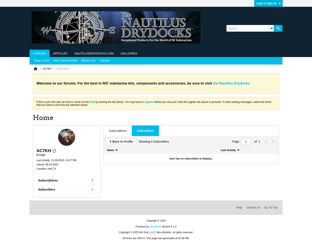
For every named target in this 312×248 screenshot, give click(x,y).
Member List (88, 60)
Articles (60, 53)
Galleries (129, 53)
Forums (39, 53)
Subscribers (46, 189)
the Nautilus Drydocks (231, 83)
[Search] (250, 28)
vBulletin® (155, 226)
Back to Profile (122, 141)
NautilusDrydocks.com (94, 53)
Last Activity (228, 150)
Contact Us (253, 207)
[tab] (118, 130)
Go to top (270, 207)
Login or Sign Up (268, 3)
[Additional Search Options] (271, 28)
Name (110, 150)
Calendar (105, 60)
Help (239, 207)
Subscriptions (48, 180)
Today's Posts (41, 60)
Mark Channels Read (65, 60)
